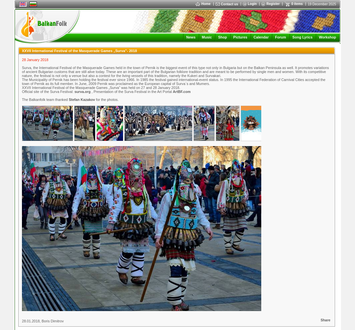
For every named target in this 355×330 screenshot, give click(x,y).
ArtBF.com (181, 92)
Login (252, 4)
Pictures (240, 37)
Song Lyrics (303, 37)
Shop (222, 37)
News (190, 37)
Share (325, 320)
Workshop (327, 37)
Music (207, 37)
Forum (280, 37)
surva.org (82, 92)
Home (203, 4)
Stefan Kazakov (82, 100)
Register (273, 4)
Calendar (261, 37)
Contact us (229, 4)
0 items (296, 4)
